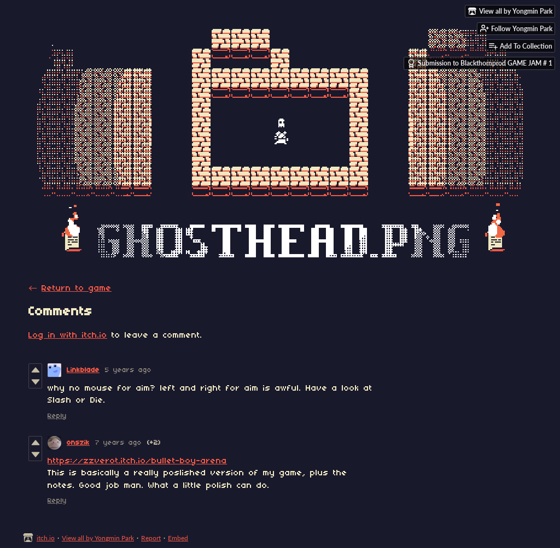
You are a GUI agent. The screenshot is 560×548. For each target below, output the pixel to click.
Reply (57, 416)
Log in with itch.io (67, 335)
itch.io (46, 538)
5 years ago (128, 370)
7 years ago (118, 442)
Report (151, 538)
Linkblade (83, 370)
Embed (178, 538)
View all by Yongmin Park (98, 538)
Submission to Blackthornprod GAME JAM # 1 (479, 63)
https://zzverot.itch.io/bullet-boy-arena (137, 461)
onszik (78, 442)
